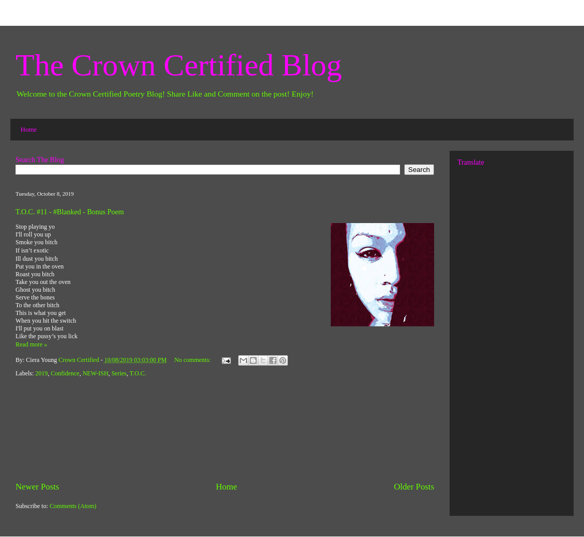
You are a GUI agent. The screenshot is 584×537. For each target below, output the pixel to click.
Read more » (31, 344)
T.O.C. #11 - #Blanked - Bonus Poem (70, 212)
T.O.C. (138, 373)
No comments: (193, 360)
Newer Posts (37, 487)
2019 (41, 373)
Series (119, 373)
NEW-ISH (96, 373)
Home (29, 129)
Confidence (65, 373)
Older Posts (414, 487)
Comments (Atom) (73, 506)
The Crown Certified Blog (179, 65)
